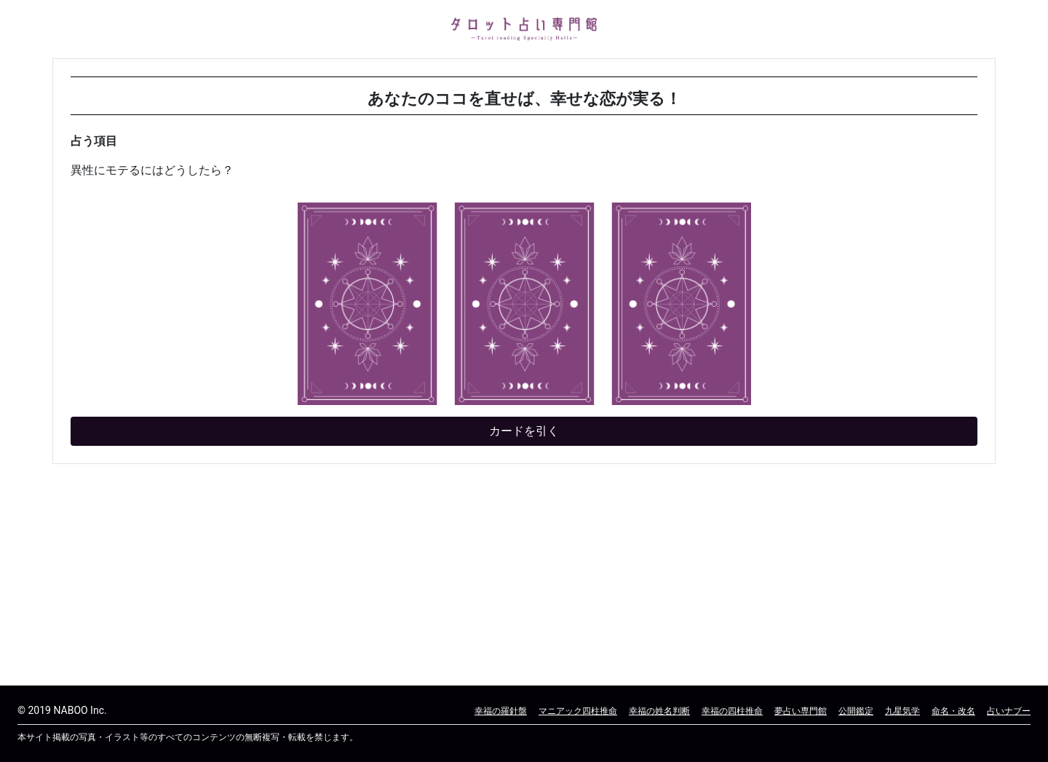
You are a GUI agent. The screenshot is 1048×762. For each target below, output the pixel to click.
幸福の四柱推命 (732, 711)
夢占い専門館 (800, 711)
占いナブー (1009, 711)
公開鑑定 (855, 711)
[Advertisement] (489, 578)
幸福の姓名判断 (659, 711)
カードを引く (524, 431)
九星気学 (902, 711)
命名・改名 (953, 711)
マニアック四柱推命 (578, 711)
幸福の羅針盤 (501, 711)
